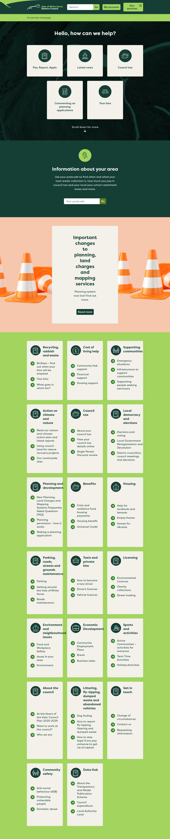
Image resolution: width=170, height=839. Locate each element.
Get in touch (127, 690)
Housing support (87, 383)
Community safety (51, 772)
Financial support (83, 376)
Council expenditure (85, 804)
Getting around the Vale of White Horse (48, 590)
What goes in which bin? (45, 386)
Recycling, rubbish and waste (51, 351)
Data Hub (90, 770)
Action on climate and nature (50, 417)
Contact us (124, 724)
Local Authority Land (86, 812)
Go (96, 7)
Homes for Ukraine (123, 525)
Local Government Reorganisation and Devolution (130, 444)
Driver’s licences (87, 589)
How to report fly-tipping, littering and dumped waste (86, 727)
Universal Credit (87, 527)
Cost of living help (91, 349)
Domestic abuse (47, 809)
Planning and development (53, 486)
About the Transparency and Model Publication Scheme (85, 790)
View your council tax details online (85, 443)
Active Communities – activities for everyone (126, 646)
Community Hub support (87, 367)
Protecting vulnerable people (44, 800)
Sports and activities (130, 629)
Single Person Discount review (87, 453)
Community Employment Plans (85, 646)
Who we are (44, 734)
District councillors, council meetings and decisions (129, 456)
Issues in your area (45, 658)
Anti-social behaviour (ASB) (47, 789)
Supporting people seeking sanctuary (127, 385)
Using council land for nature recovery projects (48, 449)
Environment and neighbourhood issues (54, 631)
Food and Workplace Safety (44, 648)
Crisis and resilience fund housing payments (86, 511)
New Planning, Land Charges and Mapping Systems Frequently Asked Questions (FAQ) (49, 505)
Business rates (86, 661)
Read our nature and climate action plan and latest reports (47, 435)
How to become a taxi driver (87, 582)
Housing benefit (87, 521)
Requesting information (124, 731)
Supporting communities (133, 349)
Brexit (81, 655)
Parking (42, 581)
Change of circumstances (126, 717)
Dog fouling (84, 715)
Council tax (88, 413)
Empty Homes (126, 518)
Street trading (126, 595)
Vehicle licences (87, 595)
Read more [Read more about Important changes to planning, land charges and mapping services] (86, 312)
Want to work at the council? (47, 727)
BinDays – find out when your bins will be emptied (46, 368)
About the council (50, 690)
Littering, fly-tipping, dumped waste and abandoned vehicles (92, 698)
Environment (45, 665)
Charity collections (124, 588)
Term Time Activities (123, 658)
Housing (129, 484)
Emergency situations (124, 362)
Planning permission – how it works (49, 523)
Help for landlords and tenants (126, 509)
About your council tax (84, 432)
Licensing (130, 558)
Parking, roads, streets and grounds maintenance (53, 566)
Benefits (89, 484)
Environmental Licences (126, 579)
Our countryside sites (47, 459)
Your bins (42, 379)
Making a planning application (49, 533)
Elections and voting (126, 433)
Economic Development (93, 627)
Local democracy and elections (131, 417)
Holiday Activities (128, 665)
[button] (133, 7)
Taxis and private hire (90, 562)
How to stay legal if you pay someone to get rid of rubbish (87, 742)
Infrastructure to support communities (127, 373)
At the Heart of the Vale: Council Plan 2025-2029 (47, 717)
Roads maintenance (45, 600)
